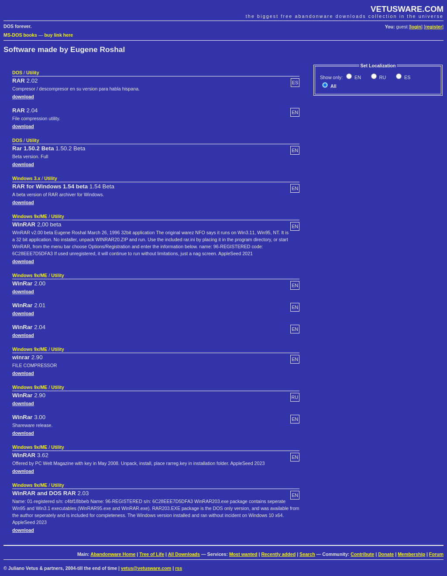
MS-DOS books (20, 35)
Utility (32, 72)
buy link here (59, 35)
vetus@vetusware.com (146, 568)
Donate (386, 554)
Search (307, 554)
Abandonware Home (112, 554)
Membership (411, 554)
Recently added (278, 554)
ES (406, 77)
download (23, 96)
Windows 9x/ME (29, 216)
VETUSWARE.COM (407, 9)
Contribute (362, 554)
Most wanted (243, 554)
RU (382, 77)
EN (357, 77)
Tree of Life (151, 554)
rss (178, 568)
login (415, 26)
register (433, 26)
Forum (436, 554)
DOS (17, 72)
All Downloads (184, 554)
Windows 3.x (26, 178)
